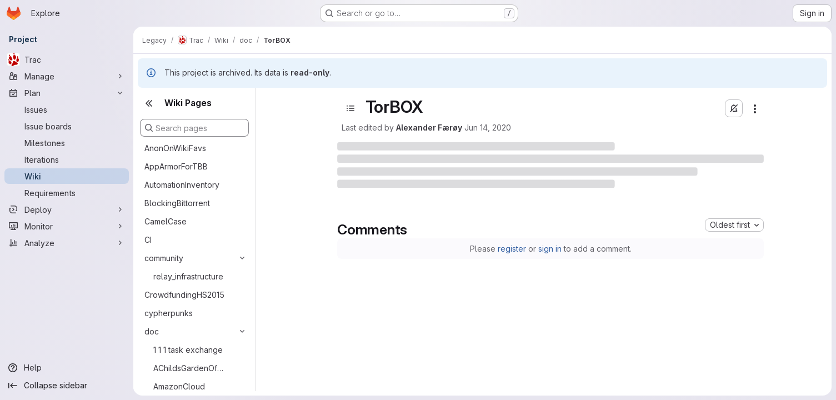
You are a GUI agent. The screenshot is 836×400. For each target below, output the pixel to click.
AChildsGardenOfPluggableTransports (190, 368)
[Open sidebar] (350, 108)
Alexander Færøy (429, 127)
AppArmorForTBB (176, 166)
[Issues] (66, 109)
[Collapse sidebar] (66, 385)
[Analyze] (66, 243)
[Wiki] (66, 176)
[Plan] (66, 93)
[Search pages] (194, 128)
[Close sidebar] (149, 103)
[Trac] (66, 59)
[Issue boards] (66, 126)
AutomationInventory (181, 184)
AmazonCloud (179, 386)
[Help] (66, 368)
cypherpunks (168, 313)
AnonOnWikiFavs (175, 148)
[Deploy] (66, 209)
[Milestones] (66, 143)
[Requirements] (66, 193)
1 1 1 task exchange (188, 349)
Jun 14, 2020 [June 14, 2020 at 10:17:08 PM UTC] (487, 127)
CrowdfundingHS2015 (184, 294)
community (163, 258)
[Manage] (66, 76)
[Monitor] (66, 226)
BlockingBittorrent (177, 203)
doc (151, 331)
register (512, 248)
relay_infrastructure (188, 276)
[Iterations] (66, 159)
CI (148, 239)
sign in (550, 248)
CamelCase (165, 221)
